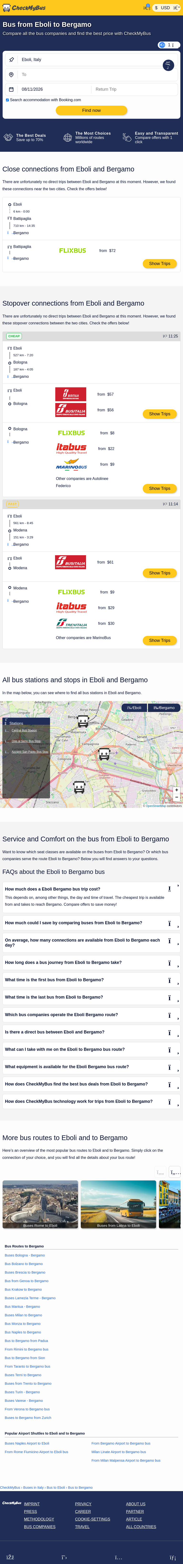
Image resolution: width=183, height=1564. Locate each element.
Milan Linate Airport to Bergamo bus (119, 1452)
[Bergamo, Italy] (98, 74)
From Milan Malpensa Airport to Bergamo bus (126, 1460)
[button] (176, 790)
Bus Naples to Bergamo (23, 1332)
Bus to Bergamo (80, 1487)
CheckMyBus (10, 1487)
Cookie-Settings (92, 1519)
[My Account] (146, 7)
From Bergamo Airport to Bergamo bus (121, 1443)
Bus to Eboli (56, 1487)
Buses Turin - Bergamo (22, 1392)
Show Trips (159, 263)
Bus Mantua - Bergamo (22, 1307)
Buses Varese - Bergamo (24, 1401)
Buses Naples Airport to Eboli (27, 1443)
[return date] (135, 89)
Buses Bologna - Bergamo (25, 1255)
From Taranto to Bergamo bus (27, 1367)
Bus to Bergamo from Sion (25, 1358)
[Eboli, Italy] (98, 59)
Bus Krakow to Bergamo (23, 1290)
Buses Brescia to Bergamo (25, 1273)
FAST (12, 504)
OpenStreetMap (156, 806)
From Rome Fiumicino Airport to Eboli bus (36, 1452)
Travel (82, 1527)
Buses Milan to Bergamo (23, 1315)
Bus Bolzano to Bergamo (24, 1264)
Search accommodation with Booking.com (45, 100)
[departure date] (55, 89)
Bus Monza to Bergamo (23, 1324)
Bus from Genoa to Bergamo (26, 1281)
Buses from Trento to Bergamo (28, 1384)
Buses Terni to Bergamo (23, 1375)
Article (134, 1519)
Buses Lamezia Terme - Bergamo (30, 1298)
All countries (141, 1527)
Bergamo (164, 708)
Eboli (134, 708)
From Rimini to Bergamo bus (26, 1349)
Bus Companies (40, 1527)
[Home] (71, 8)
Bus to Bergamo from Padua (26, 1341)
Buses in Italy (33, 1487)
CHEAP (14, 336)
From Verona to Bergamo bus (27, 1409)
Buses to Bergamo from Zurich (28, 1418)
